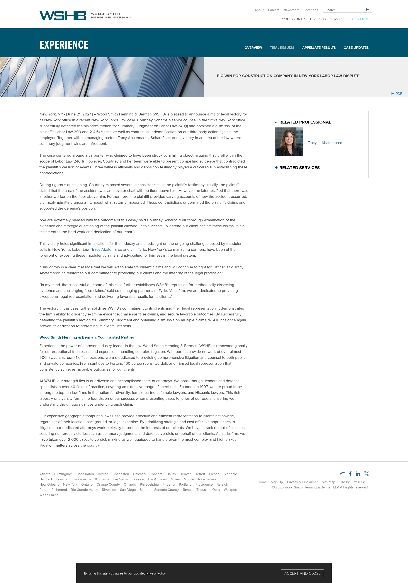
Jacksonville (82, 479)
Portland (185, 484)
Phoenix (169, 484)
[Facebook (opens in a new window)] (350, 474)
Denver (185, 473)
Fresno (214, 473)
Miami (175, 479)
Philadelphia (149, 484)
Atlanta (44, 473)
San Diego (128, 489)
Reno (43, 489)
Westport (230, 489)
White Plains (48, 494)
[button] (342, 473)
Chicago (139, 473)
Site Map (328, 482)
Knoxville (102, 479)
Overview (253, 47)
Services (337, 19)
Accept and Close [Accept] (302, 573)
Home (262, 482)
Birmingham (63, 473)
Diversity (318, 19)
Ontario (87, 484)
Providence (204, 484)
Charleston (120, 473)
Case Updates (356, 47)
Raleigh (222, 484)
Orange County (108, 484)
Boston (103, 473)
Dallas (171, 473)
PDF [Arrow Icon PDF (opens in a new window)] (396, 93)
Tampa (187, 489)
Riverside (109, 489)
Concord (156, 473)
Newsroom (291, 10)
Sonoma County (166, 489)
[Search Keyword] (347, 10)
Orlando (130, 484)
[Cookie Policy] (204, 573)
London (138, 479)
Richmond (59, 489)
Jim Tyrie (138, 249)
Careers (273, 10)
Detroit (200, 473)
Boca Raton (85, 473)
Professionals (293, 19)
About (259, 10)
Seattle (145, 489)
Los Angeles (157, 479)
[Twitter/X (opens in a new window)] (366, 474)
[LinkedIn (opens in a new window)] (358, 474)
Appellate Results (319, 47)
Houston (62, 479)
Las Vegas (121, 479)
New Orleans (49, 484)
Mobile (189, 479)
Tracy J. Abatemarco (325, 142)
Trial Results (282, 47)
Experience (359, 19)
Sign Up (277, 482)
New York (70, 484)
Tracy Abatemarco (106, 249)
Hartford (45, 479)
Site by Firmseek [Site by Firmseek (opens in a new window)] (352, 482)
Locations (311, 10)
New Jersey (207, 479)
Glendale (230, 473)
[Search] (367, 9)
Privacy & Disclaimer (302, 482)
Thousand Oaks (208, 489)
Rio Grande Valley (84, 489)
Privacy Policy (155, 573)
